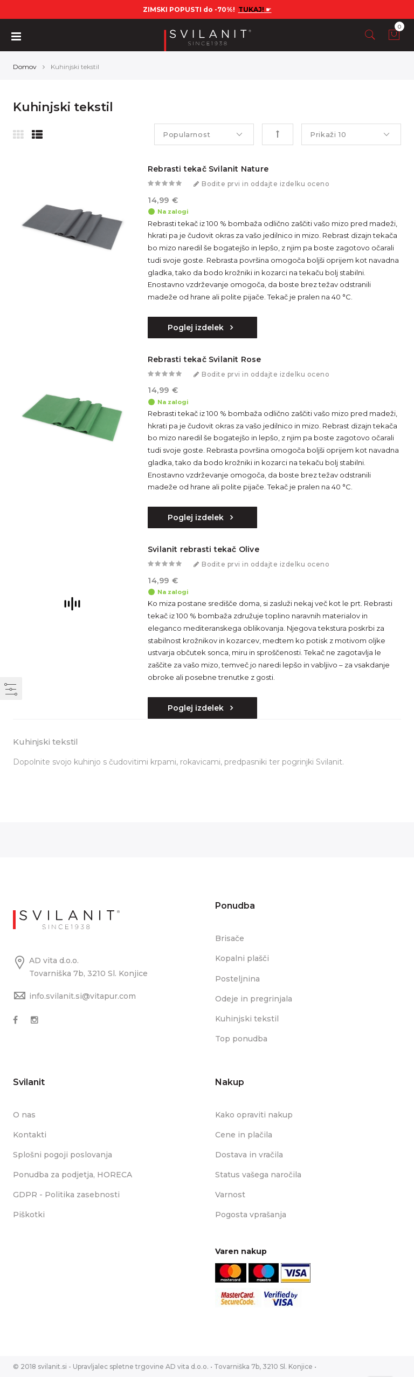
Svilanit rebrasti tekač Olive (203, 549)
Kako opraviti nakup (254, 1115)
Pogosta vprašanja (250, 1214)
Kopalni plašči (242, 958)
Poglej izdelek (197, 327)
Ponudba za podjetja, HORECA (72, 1175)
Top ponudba (241, 1039)
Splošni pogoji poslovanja (62, 1155)
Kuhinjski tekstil (247, 1019)
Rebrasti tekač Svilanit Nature (208, 169)
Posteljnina (237, 979)
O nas (24, 1115)
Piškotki (29, 1214)
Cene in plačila (243, 1135)
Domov (25, 67)
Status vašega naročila (258, 1175)
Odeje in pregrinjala (253, 999)
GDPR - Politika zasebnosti (66, 1194)
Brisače (229, 938)
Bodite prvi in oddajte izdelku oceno (265, 184)
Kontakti (29, 1135)
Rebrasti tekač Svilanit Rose (204, 359)
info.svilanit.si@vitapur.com (82, 996)
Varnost (230, 1194)
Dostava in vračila (249, 1155)
